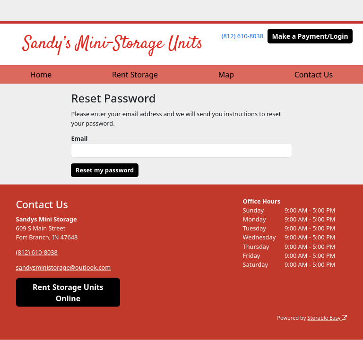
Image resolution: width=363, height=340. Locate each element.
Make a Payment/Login (310, 36)
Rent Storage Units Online (68, 292)
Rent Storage (135, 74)
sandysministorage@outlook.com (63, 267)
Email (79, 138)
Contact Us (313, 74)
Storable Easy (327, 317)
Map (226, 74)
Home (41, 74)
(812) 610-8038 (242, 36)
